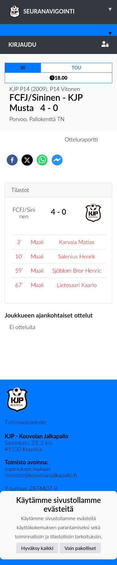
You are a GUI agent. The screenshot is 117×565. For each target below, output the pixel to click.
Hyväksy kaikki (37, 548)
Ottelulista (24, 358)
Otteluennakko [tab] (37, 139)
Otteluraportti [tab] (81, 139)
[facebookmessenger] (57, 160)
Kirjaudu (58, 44)
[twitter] (27, 160)
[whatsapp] (42, 160)
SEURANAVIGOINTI (62, 9)
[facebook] (12, 160)
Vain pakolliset (80, 548)
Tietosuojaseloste (25, 421)
